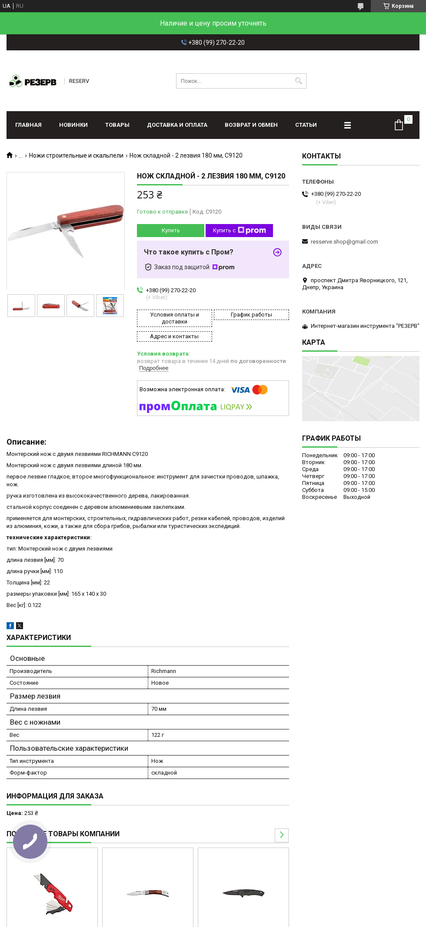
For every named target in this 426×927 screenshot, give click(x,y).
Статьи (306, 125)
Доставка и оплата (177, 125)
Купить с (239, 230)
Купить (171, 230)
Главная (28, 125)
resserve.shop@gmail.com (344, 241)
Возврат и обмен (251, 125)
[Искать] (298, 81)
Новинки (73, 125)
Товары (117, 125)
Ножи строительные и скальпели (76, 155)
